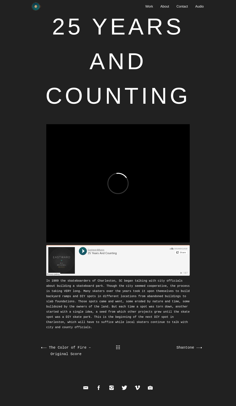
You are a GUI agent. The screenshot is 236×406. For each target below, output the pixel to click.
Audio (199, 6)
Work (149, 6)
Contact (182, 6)
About (164, 6)
